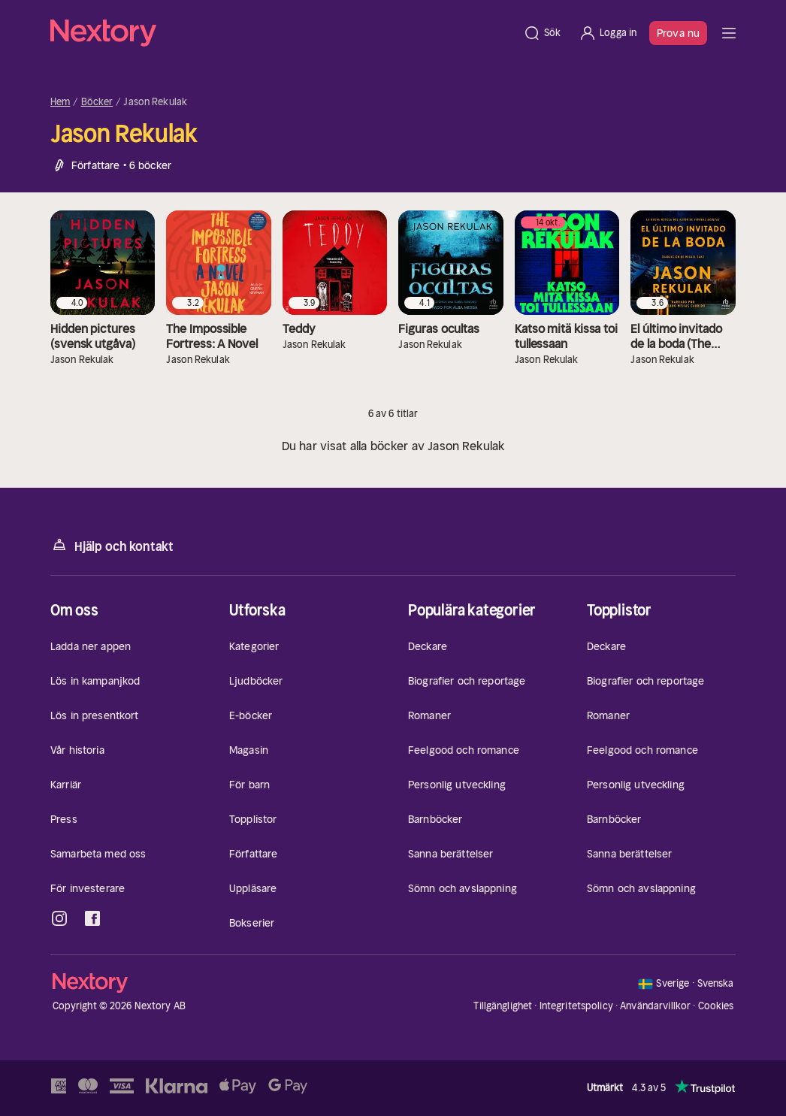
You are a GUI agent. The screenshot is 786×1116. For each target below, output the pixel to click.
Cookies (716, 1006)
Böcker (97, 102)
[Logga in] (607, 33)
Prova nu (678, 33)
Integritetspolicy (576, 1006)
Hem (60, 102)
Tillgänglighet (502, 1006)
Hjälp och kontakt (112, 545)
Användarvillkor (655, 1006)
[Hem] (282, 33)
